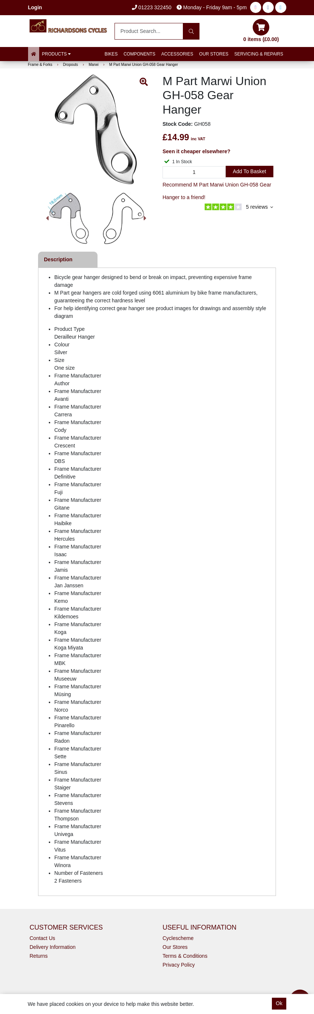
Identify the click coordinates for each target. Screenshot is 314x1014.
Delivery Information (53, 947)
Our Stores (213, 54)
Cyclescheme (178, 938)
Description (58, 259)
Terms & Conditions (185, 956)
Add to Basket (249, 171)
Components (139, 54)
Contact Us (42, 938)
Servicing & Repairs (258, 54)
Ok (279, 1003)
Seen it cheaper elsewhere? (197, 151)
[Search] (191, 31)
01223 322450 (151, 7)
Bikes (111, 54)
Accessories (177, 54)
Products (56, 54)
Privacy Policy (179, 965)
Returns (39, 956)
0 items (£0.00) (261, 30)
